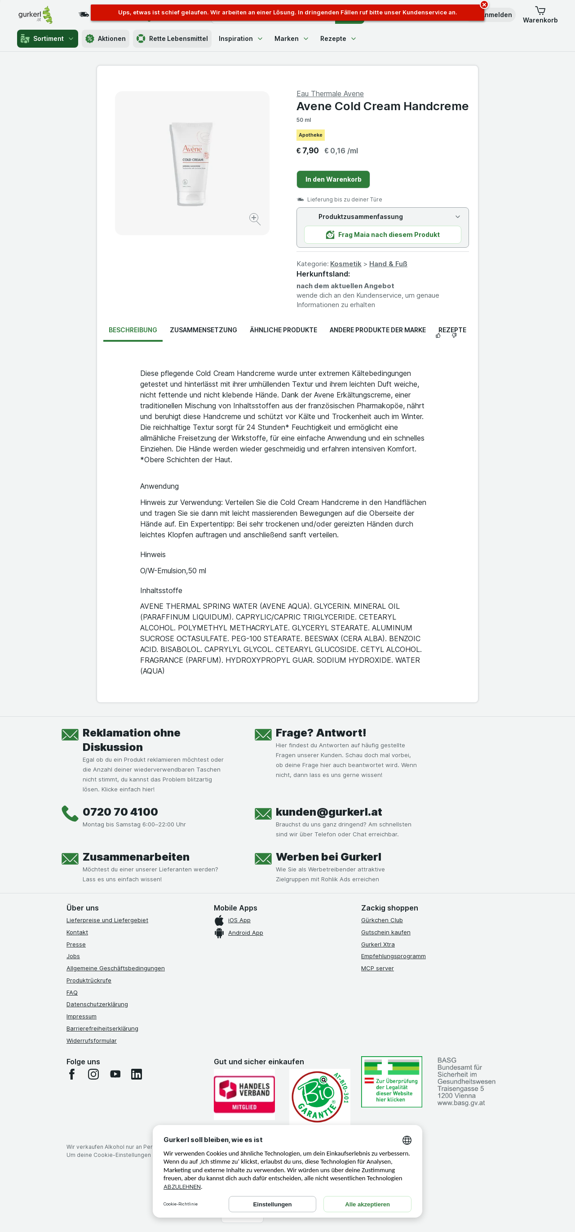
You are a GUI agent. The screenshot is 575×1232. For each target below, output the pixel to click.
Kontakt (77, 932)
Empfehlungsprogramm (393, 956)
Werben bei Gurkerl (328, 856)
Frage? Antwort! (321, 732)
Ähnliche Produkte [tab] (283, 330)
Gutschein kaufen (386, 932)
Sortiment (48, 38)
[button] (490, 15)
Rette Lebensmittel (172, 38)
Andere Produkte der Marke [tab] (378, 330)
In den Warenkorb (333, 179)
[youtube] (115, 1074)
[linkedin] (136, 1074)
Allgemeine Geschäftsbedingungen (115, 968)
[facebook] (71, 1074)
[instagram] (93, 1074)
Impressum (81, 1016)
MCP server (377, 968)
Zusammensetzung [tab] (203, 330)
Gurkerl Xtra (378, 944)
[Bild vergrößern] (255, 220)
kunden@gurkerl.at (329, 811)
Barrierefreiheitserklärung (102, 1028)
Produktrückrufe (88, 980)
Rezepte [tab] (452, 330)
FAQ (72, 992)
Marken (292, 38)
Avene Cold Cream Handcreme (382, 106)
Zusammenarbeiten (136, 856)
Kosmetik (346, 263)
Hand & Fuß (388, 263)
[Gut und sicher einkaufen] (319, 1097)
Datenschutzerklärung (97, 1004)
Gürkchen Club (382, 920)
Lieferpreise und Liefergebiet (107, 920)
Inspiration (241, 38)
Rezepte (338, 38)
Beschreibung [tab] (133, 330)
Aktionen (105, 38)
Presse (76, 944)
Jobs (73, 956)
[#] (391, 1081)
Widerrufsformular (91, 1040)
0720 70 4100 (120, 811)
